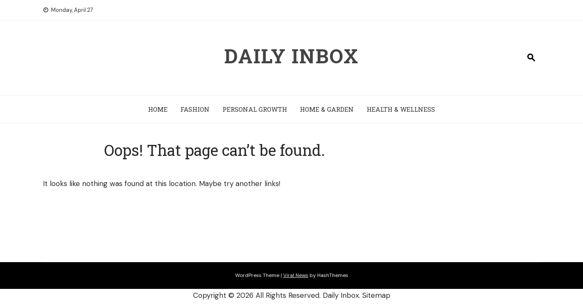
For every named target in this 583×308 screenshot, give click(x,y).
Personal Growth (254, 109)
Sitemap (376, 295)
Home (158, 109)
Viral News (295, 275)
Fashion (195, 109)
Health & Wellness (401, 109)
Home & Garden (327, 109)
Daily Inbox (291, 55)
